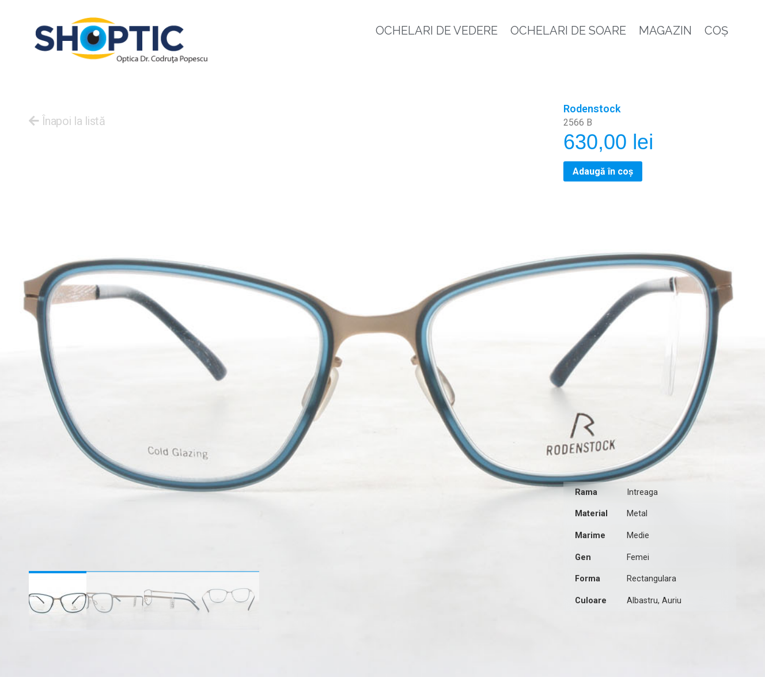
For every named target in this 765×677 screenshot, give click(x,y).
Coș (716, 30)
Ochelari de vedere (437, 30)
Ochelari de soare (568, 30)
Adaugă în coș (603, 171)
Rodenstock (591, 109)
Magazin (665, 30)
